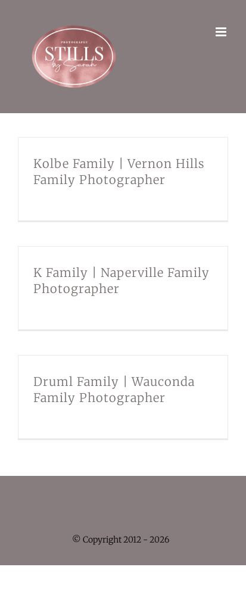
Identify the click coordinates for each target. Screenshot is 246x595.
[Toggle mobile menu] (222, 32)
